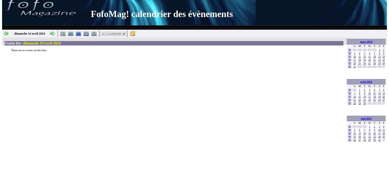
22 (379, 60)
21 (374, 60)
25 (359, 63)
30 (384, 63)
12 (364, 56)
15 (379, 56)
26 (364, 63)
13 (369, 56)
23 (384, 60)
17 (355, 60)
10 (355, 56)
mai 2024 (366, 118)
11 (359, 56)
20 (369, 60)
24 (355, 63)
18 (359, 60)
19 (364, 60)
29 (379, 63)
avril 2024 (366, 81)
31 (355, 66)
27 (369, 63)
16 (384, 56)
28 (374, 63)
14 (374, 56)
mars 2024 (366, 41)
